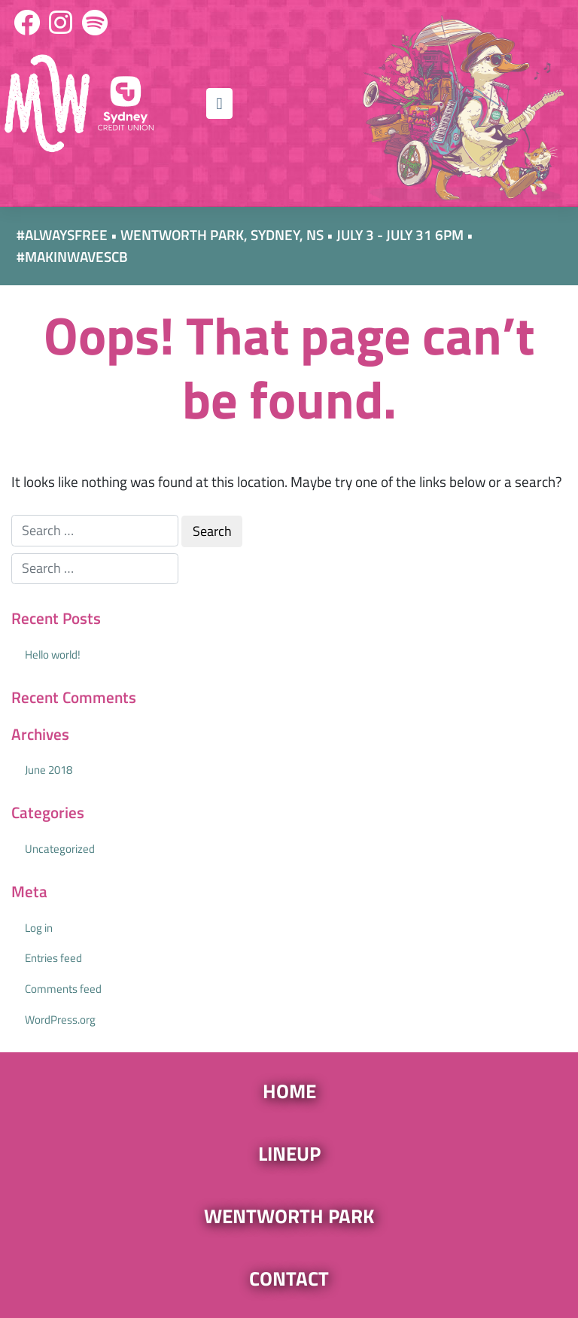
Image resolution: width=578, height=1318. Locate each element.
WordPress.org (60, 1019)
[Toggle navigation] (219, 103)
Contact (289, 1278)
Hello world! (53, 654)
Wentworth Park (289, 1216)
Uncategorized (60, 848)
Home (289, 1091)
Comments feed (63, 988)
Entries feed (53, 957)
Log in (39, 927)
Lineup (289, 1153)
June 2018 (48, 769)
